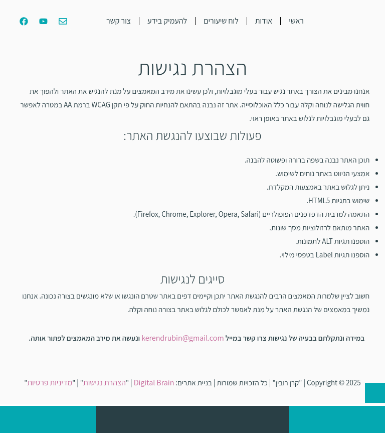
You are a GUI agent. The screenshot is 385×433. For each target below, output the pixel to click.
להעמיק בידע (167, 21)
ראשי (296, 21)
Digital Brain (154, 382)
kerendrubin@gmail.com (182, 338)
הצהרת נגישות (104, 382)
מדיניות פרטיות (49, 382)
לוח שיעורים (221, 21)
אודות (263, 21)
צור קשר (118, 21)
